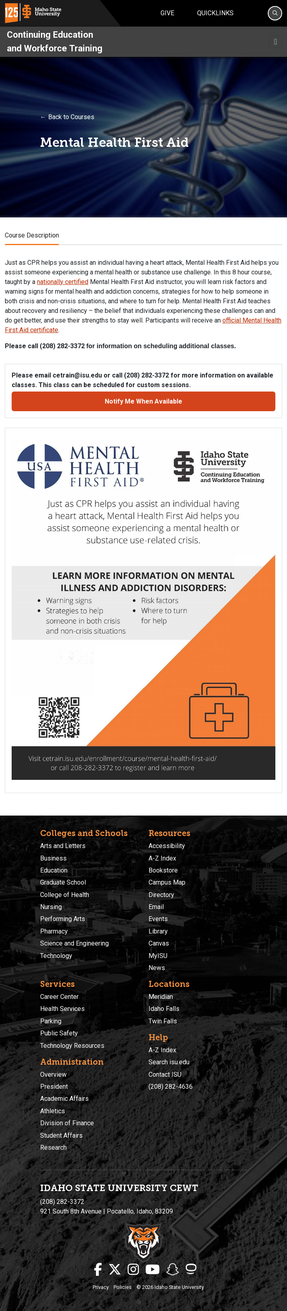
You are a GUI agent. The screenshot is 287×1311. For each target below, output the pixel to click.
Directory (161, 895)
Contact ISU (165, 1074)
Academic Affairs (64, 1098)
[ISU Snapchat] (172, 1269)
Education (53, 870)
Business (53, 858)
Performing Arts (62, 919)
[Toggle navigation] (275, 42)
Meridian (161, 996)
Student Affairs (61, 1135)
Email (156, 907)
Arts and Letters (62, 846)
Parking (50, 1021)
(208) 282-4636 (171, 1086)
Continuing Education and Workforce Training (54, 41)
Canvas (159, 943)
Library (158, 931)
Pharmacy (54, 931)
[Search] (275, 13)
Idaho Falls (164, 1009)
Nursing (51, 907)
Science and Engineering (74, 943)
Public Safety (59, 1033)
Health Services (62, 1009)
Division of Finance (67, 1123)
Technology (56, 956)
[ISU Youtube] (152, 1269)
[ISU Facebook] (98, 1269)
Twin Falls (163, 1021)
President (54, 1086)
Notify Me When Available (143, 401)
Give (167, 13)
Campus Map (167, 882)
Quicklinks (215, 13)
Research (53, 1147)
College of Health (64, 895)
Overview (53, 1074)
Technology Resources (72, 1045)
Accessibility (167, 846)
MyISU (158, 956)
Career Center (59, 996)
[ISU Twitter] (114, 1269)
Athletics (52, 1111)
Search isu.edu (169, 1062)
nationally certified (62, 282)
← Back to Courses (67, 117)
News (157, 968)
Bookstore (163, 870)
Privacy (101, 1287)
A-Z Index (162, 858)
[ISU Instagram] (133, 1269)
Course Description (32, 235)
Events (158, 919)
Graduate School (63, 882)
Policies (123, 1287)
